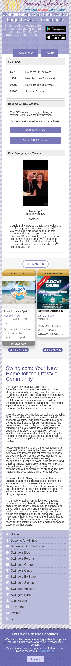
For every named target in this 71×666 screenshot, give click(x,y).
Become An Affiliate (35, 129)
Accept (35, 659)
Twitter (15, 613)
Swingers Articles (22, 588)
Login (49, 53)
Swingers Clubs (21, 570)
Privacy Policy (46, 650)
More (35, 264)
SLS (13, 619)
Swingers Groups (22, 564)
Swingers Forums (22, 558)
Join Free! (25, 53)
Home (15, 534)
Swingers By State (23, 576)
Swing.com (19, 368)
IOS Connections (52, 273)
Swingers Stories (22, 582)
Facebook (17, 607)
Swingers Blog (20, 552)
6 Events (18, 350)
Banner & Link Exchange (35, 140)
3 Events (52, 350)
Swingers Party (21, 595)
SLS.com (35, 386)
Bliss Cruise (18, 273)
